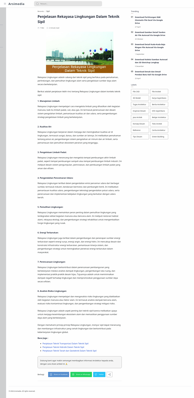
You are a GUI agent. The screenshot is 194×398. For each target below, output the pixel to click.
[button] (71, 375)
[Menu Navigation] (5, 3)
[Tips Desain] (152, 137)
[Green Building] (172, 137)
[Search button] (37, 3)
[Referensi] (152, 130)
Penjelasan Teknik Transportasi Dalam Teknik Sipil (78, 344)
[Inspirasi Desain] (152, 111)
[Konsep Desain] (152, 124)
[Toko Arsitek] (172, 124)
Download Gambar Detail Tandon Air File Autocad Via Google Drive (162, 34)
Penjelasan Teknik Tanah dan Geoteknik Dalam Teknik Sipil (82, 351)
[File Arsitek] (172, 92)
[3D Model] (152, 98)
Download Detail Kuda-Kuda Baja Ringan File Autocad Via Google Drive (162, 48)
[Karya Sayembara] (172, 98)
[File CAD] (152, 92)
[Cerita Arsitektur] (172, 130)
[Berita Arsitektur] (172, 105)
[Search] (68, 3)
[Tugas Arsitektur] (152, 105)
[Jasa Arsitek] (152, 118)
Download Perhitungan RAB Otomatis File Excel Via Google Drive (161, 20)
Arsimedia (16, 4)
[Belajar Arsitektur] (172, 118)
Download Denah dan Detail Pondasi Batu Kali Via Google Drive (163, 73)
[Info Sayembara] (172, 111)
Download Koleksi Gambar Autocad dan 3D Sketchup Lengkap (163, 61)
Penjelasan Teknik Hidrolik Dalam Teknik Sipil (76, 347)
